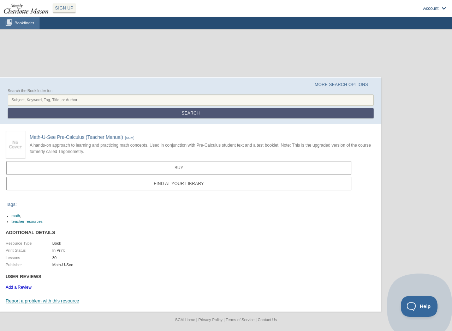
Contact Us (267, 320)
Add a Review (18, 287)
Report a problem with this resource (42, 301)
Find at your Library (179, 183)
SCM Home (185, 320)
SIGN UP (64, 8)
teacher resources (27, 221)
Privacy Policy (210, 320)
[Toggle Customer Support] (419, 306)
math (16, 216)
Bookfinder (24, 22)
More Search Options (341, 84)
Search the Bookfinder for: (30, 90)
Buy (178, 167)
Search (191, 113)
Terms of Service (240, 320)
